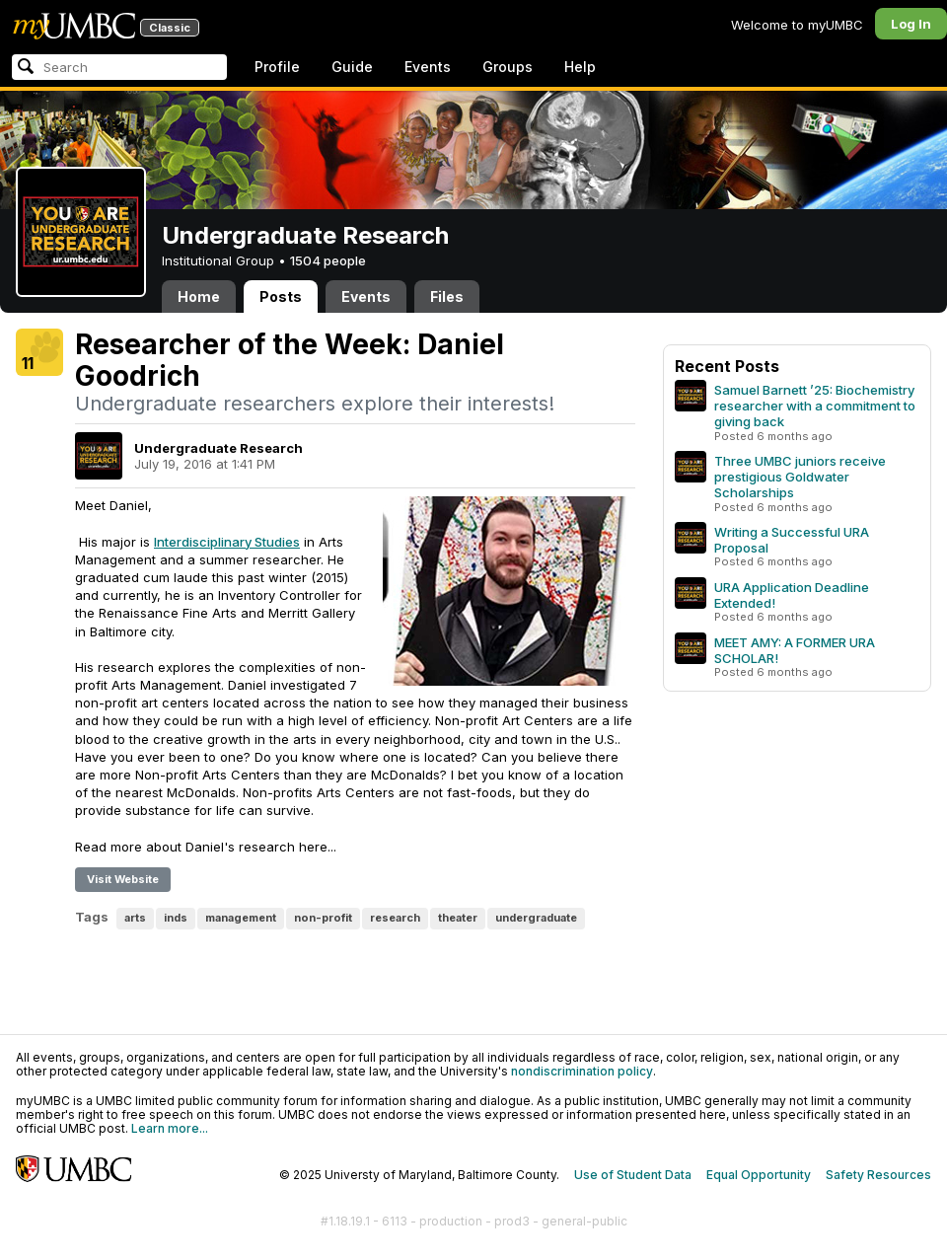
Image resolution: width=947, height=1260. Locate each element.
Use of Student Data (633, 1174)
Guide (352, 66)
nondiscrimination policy (582, 1071)
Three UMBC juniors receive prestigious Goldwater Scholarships (800, 476)
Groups (507, 66)
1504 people (328, 260)
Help (580, 66)
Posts (280, 296)
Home (199, 296)
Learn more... (169, 1128)
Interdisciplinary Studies (227, 542)
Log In (911, 24)
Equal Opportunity (758, 1174)
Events (427, 66)
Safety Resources (878, 1174)
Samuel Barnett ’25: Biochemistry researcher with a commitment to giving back (814, 405)
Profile (277, 66)
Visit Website (123, 879)
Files (447, 296)
